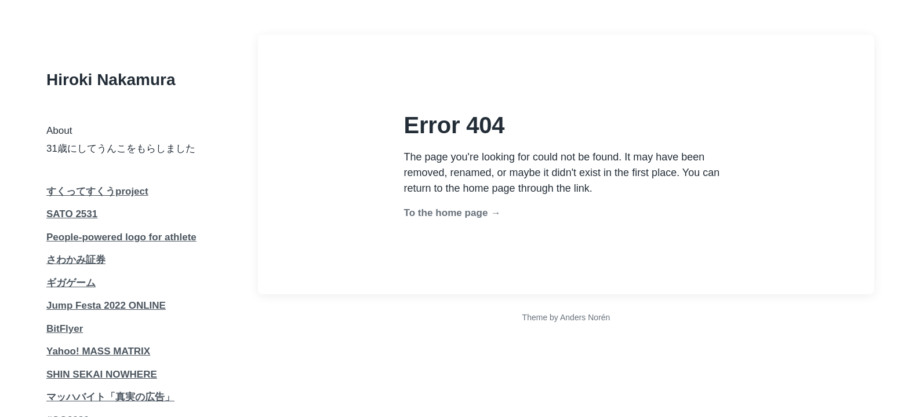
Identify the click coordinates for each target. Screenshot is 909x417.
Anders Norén (585, 317)
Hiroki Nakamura (111, 80)
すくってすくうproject (97, 191)
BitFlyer (64, 328)
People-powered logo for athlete (121, 237)
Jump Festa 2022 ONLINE (106, 305)
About (59, 130)
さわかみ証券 (76, 259)
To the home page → (452, 212)
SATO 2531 (71, 214)
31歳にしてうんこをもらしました (120, 148)
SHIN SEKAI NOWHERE (101, 374)
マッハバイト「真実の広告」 (110, 397)
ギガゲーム (71, 282)
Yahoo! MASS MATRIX (98, 351)
